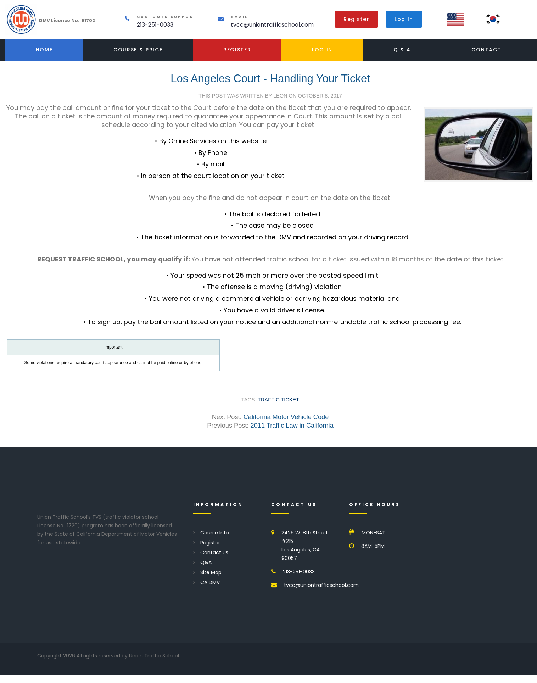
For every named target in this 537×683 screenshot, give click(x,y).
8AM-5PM (373, 546)
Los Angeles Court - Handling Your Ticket (270, 78)
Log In (404, 19)
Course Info (214, 532)
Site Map (211, 572)
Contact (486, 49)
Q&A (206, 562)
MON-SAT (373, 532)
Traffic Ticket (278, 399)
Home (44, 49)
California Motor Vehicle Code (286, 417)
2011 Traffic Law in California (292, 425)
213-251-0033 (155, 25)
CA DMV (210, 582)
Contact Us (214, 552)
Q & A (402, 49)
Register (356, 19)
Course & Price (138, 49)
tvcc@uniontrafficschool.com (272, 25)
